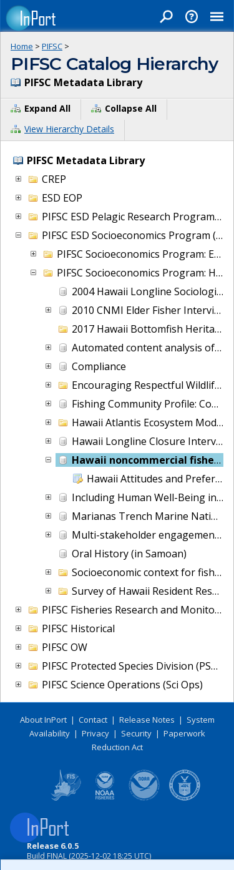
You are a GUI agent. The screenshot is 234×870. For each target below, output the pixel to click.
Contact (93, 719)
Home (22, 46)
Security (136, 733)
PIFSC (52, 46)
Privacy (95, 733)
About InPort (43, 719)
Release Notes (147, 719)
